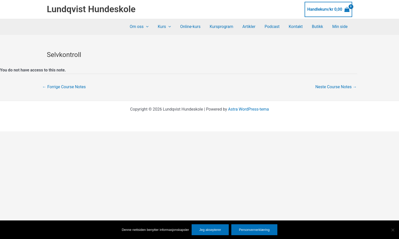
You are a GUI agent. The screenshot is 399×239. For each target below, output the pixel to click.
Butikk (319, 26)
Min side (340, 26)
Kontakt (298, 26)
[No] (392, 229)
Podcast (275, 26)
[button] (154, 26)
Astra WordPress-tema (248, 109)
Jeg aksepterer (210, 230)
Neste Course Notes (336, 86)
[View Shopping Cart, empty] (328, 9)
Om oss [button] (147, 26)
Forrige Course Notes (64, 86)
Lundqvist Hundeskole (91, 9)
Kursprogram (227, 26)
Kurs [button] (172, 26)
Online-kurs (197, 26)
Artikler (253, 26)
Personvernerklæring (254, 230)
